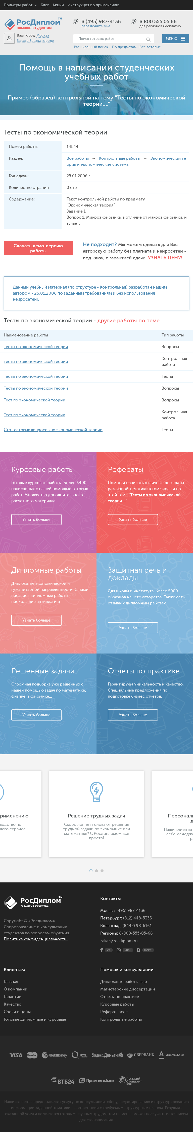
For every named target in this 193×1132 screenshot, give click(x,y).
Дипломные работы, (120, 981)
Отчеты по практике (119, 996)
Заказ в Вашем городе (35, 41)
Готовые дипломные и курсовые (35, 1019)
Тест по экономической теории (34, 400)
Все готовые (150, 47)
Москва (42, 35)
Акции (58, 5)
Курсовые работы (117, 1004)
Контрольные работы (119, 158)
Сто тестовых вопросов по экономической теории (53, 430)
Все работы (78, 158)
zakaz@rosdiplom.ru (119, 941)
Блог (45, 5)
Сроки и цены (17, 1012)
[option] (96, 814)
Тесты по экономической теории (36, 347)
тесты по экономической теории (36, 361)
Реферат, (109, 1012)
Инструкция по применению (93, 5)
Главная (11, 981)
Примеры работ (18, 5)
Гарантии (13, 996)
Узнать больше (36, 519)
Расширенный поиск (91, 47)
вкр (143, 981)
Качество (12, 1004)
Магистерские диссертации (127, 989)
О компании (15, 989)
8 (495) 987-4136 (101, 21)
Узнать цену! (165, 258)
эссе (123, 1012)
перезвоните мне (95, 26)
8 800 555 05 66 (158, 21)
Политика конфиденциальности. (36, 939)
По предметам (124, 47)
